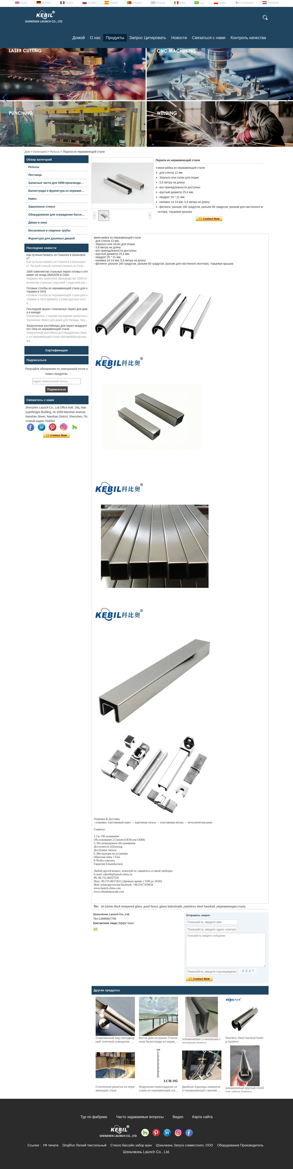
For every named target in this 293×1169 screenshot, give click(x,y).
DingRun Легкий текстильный (84, 1145)
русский (91, 2)
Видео (178, 1117)
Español (114, 2)
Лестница (35, 174)
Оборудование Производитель (240, 1145)
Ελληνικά (160, 2)
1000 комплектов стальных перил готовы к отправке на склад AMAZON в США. (57, 273)
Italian (182, 2)
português (137, 2)
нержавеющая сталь (231, 906)
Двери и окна (37, 222)
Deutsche (46, 2)
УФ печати (50, 1145)
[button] (140, 144)
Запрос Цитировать (147, 37)
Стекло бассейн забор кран (131, 1145)
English (23, 2)
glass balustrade (171, 906)
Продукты (115, 37)
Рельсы (55, 151)
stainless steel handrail (199, 906)
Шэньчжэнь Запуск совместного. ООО (184, 1145)
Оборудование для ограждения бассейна (57, 214)
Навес (32, 198)
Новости (179, 37)
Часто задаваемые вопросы (140, 1117)
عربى (202, 2)
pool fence (151, 906)
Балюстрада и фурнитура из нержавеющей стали (57, 190)
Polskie (222, 2)
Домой (78, 37)
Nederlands (273, 2)
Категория (39, 151)
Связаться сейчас (56, 435)
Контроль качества (248, 37)
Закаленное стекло (41, 206)
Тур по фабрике (93, 1117)
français (69, 2)
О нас (95, 37)
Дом (27, 151)
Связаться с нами (208, 37)
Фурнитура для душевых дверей (51, 238)
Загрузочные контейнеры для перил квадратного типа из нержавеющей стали (56, 327)
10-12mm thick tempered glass (121, 906)
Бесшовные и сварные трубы (49, 230)
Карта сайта (202, 1117)
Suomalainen (246, 2)
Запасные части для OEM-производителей (57, 182)
